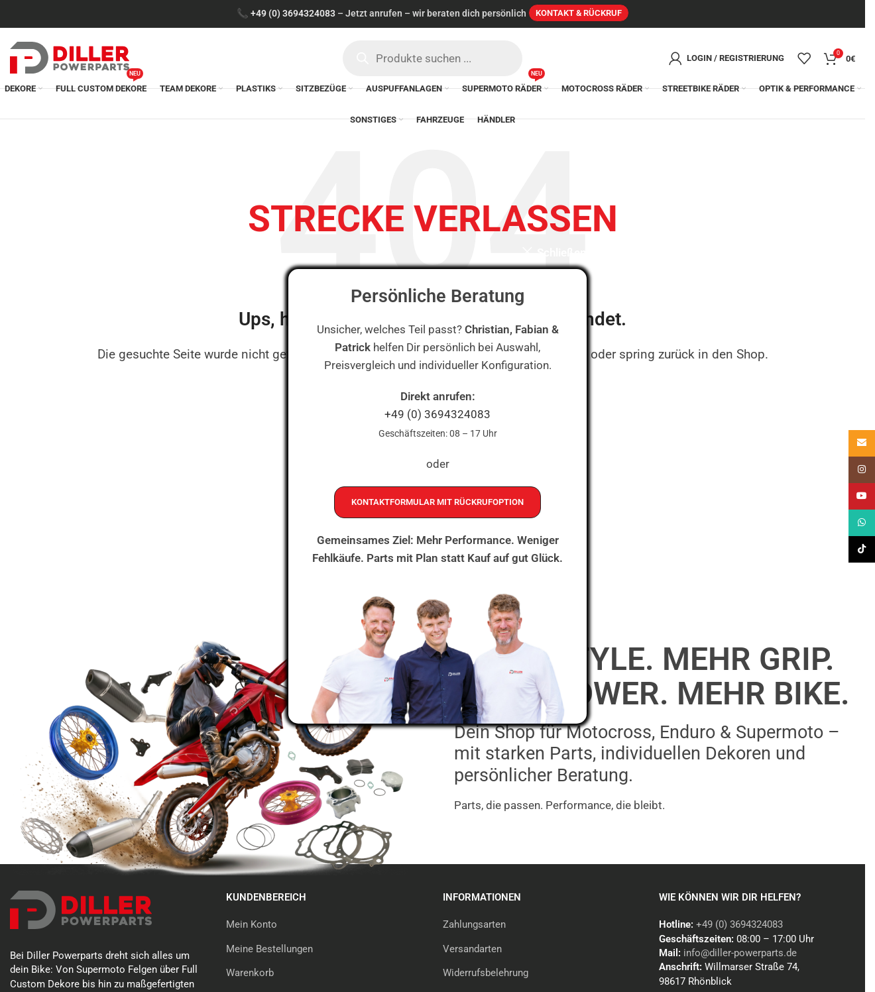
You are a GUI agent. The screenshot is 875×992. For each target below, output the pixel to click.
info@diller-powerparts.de (740, 955)
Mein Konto (251, 926)
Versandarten (472, 950)
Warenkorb (250, 975)
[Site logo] (69, 57)
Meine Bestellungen (269, 950)
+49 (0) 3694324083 (437, 416)
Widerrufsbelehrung (485, 975)
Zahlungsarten (474, 926)
